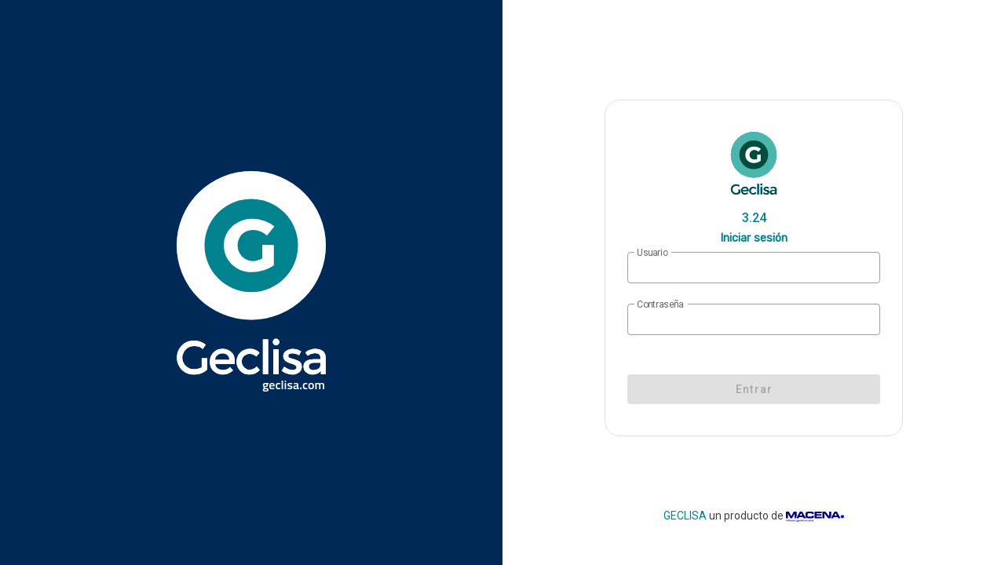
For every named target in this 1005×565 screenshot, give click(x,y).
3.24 (754, 217)
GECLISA (685, 515)
